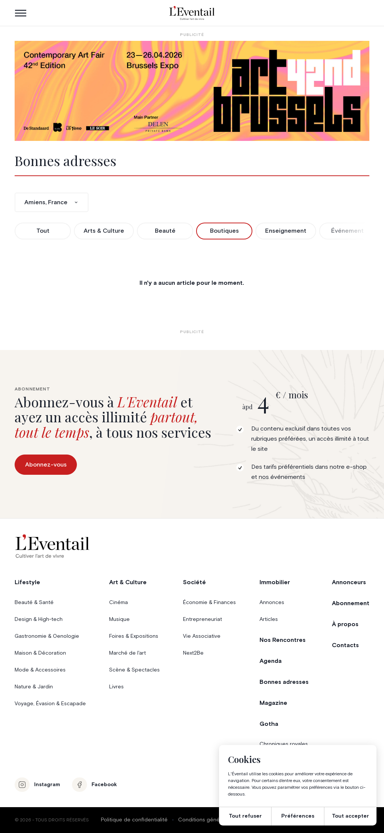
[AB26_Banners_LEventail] (192, 91)
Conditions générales (205, 820)
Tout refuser (245, 816)
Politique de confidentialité (134, 820)
